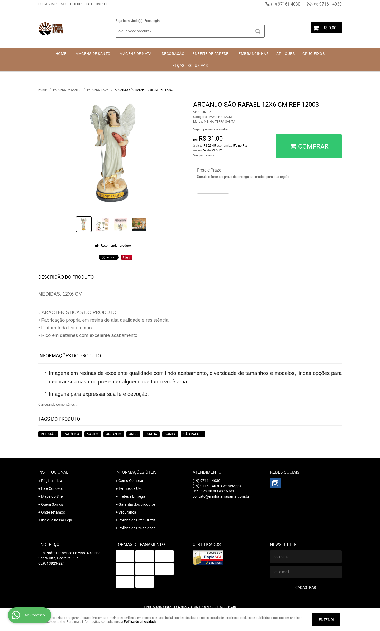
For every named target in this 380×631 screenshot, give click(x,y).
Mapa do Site (52, 496)
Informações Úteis (136, 472)
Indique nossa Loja (56, 520)
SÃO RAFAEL (192, 434)
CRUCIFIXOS (313, 53)
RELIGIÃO (48, 434)
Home (60, 53)
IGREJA (151, 434)
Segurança (127, 512)
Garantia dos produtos (137, 504)
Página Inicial (52, 480)
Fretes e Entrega (131, 496)
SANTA (170, 434)
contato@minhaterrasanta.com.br (221, 496)
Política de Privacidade (136, 527)
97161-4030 (285, 4)
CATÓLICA (71, 434)
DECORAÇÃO (173, 53)
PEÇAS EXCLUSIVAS (190, 65)
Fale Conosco (97, 4)
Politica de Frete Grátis (136, 520)
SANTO (92, 434)
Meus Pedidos (72, 4)
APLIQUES (285, 53)
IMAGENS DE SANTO (92, 53)
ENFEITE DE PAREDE (210, 53)
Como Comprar (131, 480)
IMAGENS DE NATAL (136, 53)
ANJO (133, 434)
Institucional (53, 472)
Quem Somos (48, 4)
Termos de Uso (130, 488)
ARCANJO (113, 434)
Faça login (152, 20)
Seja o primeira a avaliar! (211, 129)
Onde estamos (53, 512)
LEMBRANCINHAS (252, 53)
